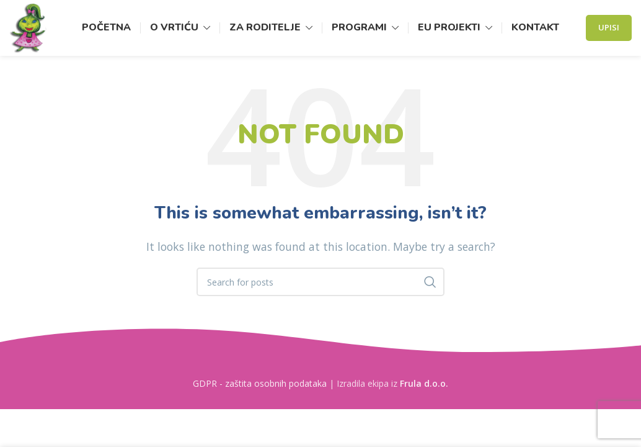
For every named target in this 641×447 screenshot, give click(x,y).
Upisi (608, 27)
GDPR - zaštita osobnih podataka (260, 383)
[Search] (320, 282)
